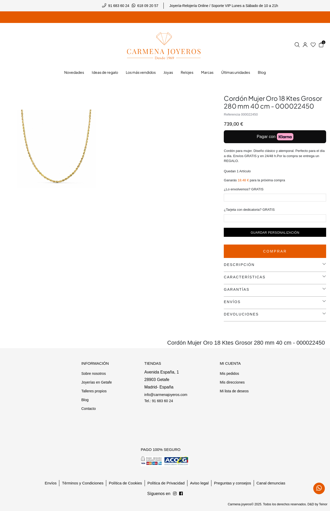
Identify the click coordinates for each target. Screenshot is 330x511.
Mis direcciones (232, 382)
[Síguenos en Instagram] (181, 494)
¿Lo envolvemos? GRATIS (243, 189)
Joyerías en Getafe (96, 382)
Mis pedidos (229, 373)
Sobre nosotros (93, 373)
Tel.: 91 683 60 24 (158, 401)
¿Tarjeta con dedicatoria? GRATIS (249, 210)
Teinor (323, 504)
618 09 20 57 (147, 6)
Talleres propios (93, 391)
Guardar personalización (275, 232)
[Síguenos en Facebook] (175, 494)
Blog (84, 400)
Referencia (232, 114)
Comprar (275, 251)
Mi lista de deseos (234, 391)
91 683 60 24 (118, 6)
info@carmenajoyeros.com (165, 395)
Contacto (88, 409)
